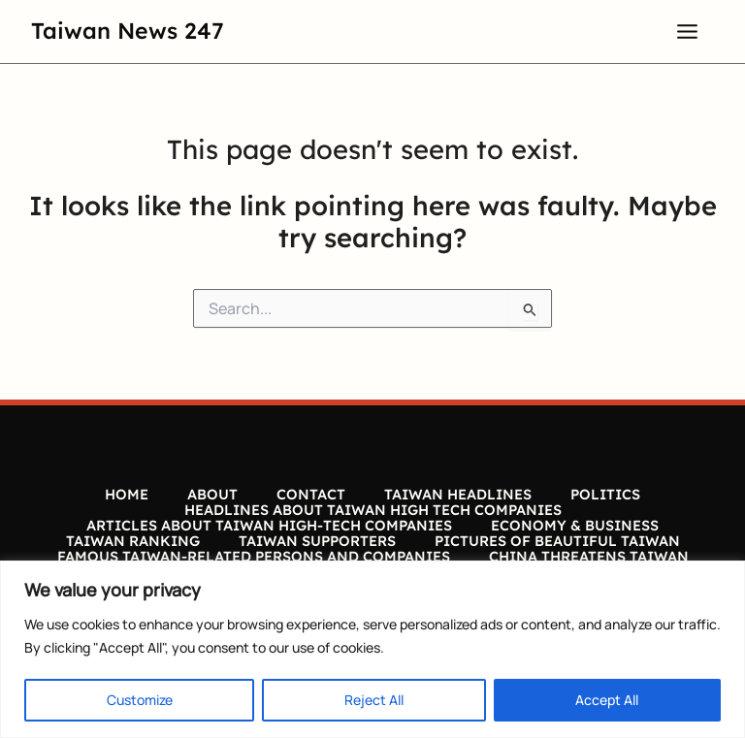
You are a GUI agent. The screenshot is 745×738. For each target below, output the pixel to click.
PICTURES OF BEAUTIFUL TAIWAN (557, 541)
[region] (372, 649)
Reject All (374, 699)
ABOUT (212, 494)
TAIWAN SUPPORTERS (317, 541)
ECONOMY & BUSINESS (575, 525)
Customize (140, 699)
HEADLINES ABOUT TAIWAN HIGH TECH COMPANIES (373, 510)
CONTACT (310, 494)
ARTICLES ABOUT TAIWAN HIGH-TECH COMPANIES (269, 525)
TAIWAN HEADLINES (458, 494)
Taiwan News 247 (127, 30)
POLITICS (605, 494)
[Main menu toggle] (688, 31)
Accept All (606, 699)
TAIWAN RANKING (133, 541)
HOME (126, 494)
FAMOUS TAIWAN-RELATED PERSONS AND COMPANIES (253, 556)
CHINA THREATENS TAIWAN (589, 556)
